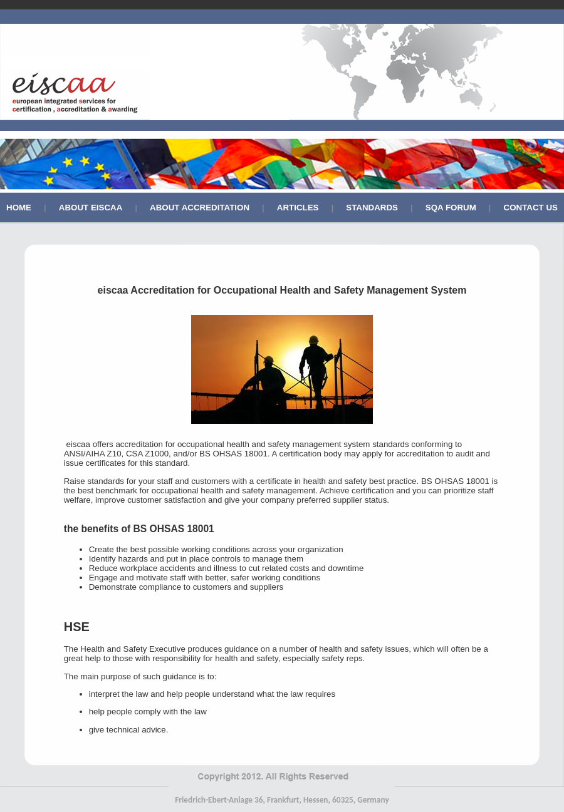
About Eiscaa (90, 207)
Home (18, 207)
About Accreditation (199, 207)
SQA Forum (451, 207)
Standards (372, 207)
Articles (298, 207)
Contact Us (531, 207)
